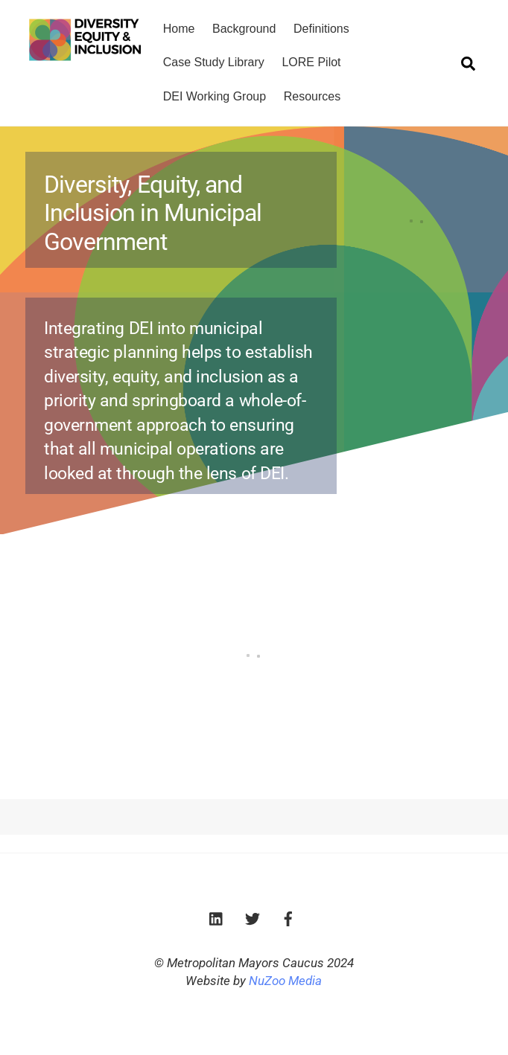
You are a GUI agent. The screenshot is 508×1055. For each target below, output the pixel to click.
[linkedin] (217, 917)
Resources (312, 96)
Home (179, 28)
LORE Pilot (311, 62)
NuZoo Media (285, 980)
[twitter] (252, 917)
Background (244, 28)
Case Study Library (213, 62)
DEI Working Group (214, 96)
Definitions (321, 28)
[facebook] (288, 917)
